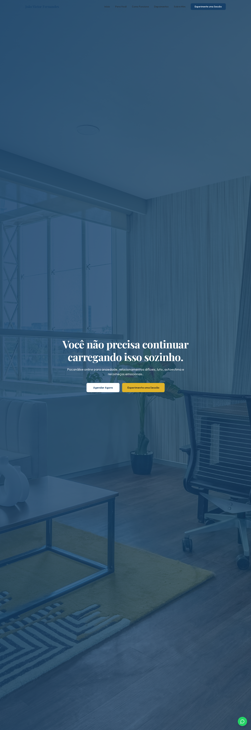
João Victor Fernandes (42, 6)
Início (107, 6)
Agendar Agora (103, 387)
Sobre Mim (179, 6)
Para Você (121, 6)
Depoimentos (161, 6)
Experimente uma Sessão (208, 6)
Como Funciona (140, 6)
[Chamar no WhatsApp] (242, 721)
